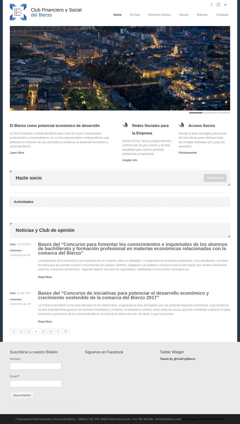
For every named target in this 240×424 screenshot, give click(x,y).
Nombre (15, 359)
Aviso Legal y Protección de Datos (204, 419)
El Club (135, 14)
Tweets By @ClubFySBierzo (177, 359)
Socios (183, 14)
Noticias (202, 14)
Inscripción (215, 178)
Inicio (118, 14)
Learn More (17, 152)
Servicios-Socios (159, 14)
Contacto (222, 14)
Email (14, 376)
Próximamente (188, 152)
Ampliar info (129, 160)
